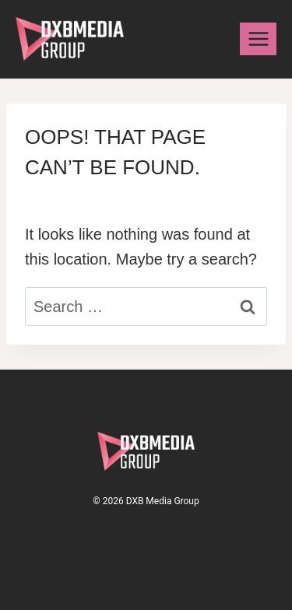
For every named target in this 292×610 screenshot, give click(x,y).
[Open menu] (258, 38)
